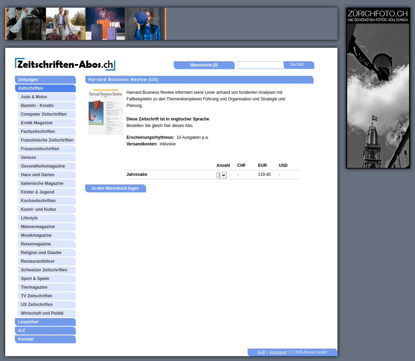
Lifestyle (29, 218)
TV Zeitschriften (37, 296)
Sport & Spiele (35, 278)
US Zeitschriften (37, 304)
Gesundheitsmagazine (43, 166)
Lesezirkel (28, 321)
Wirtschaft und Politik (42, 313)
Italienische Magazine (42, 183)
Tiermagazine (34, 287)
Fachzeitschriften (38, 131)
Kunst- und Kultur (38, 209)
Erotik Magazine (37, 122)
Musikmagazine (36, 235)
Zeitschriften (30, 88)
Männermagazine (38, 226)
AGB (261, 352)
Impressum (278, 352)
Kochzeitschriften (38, 200)
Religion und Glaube (41, 252)
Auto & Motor (34, 96)
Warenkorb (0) (204, 65)
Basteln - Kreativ (37, 105)
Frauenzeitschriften (40, 148)
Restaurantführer (38, 261)
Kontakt (26, 339)
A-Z (21, 330)
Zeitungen (28, 79)
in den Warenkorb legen (115, 188)
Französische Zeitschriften (47, 140)
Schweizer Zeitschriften (44, 270)
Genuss (28, 157)
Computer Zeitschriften (44, 114)
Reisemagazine (36, 244)
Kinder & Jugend (37, 192)
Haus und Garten (38, 174)
